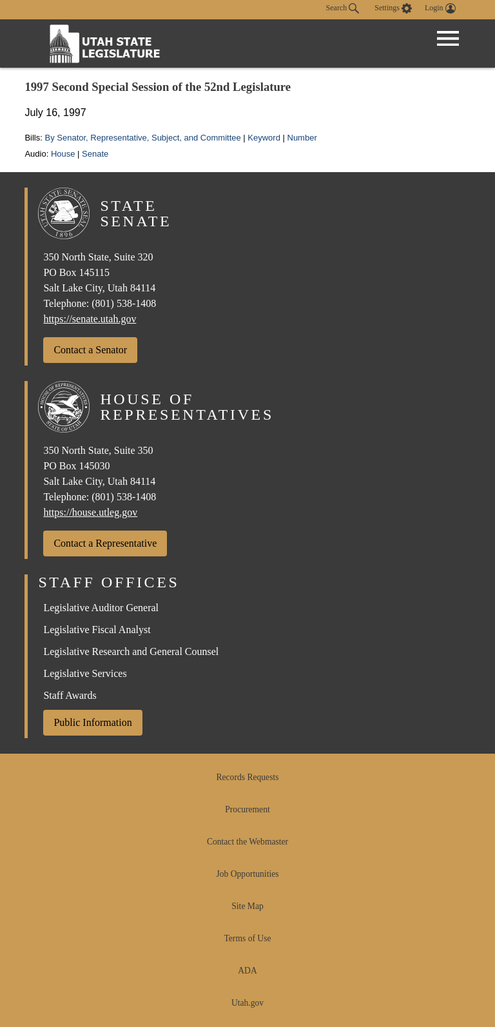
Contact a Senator (90, 349)
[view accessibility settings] (393, 8)
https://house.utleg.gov (90, 512)
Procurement (247, 809)
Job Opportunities (247, 874)
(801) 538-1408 (124, 303)
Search (343, 8)
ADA (247, 970)
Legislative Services (84, 673)
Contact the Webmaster (247, 841)
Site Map (247, 906)
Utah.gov (247, 1003)
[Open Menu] (448, 38)
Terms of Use (247, 938)
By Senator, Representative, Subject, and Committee (142, 137)
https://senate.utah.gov (89, 318)
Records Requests (247, 777)
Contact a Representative (105, 543)
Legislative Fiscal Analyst (96, 629)
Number (302, 137)
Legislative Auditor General (101, 607)
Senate (95, 154)
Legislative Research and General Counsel (130, 651)
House (63, 154)
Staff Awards (69, 695)
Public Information (92, 722)
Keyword (264, 137)
